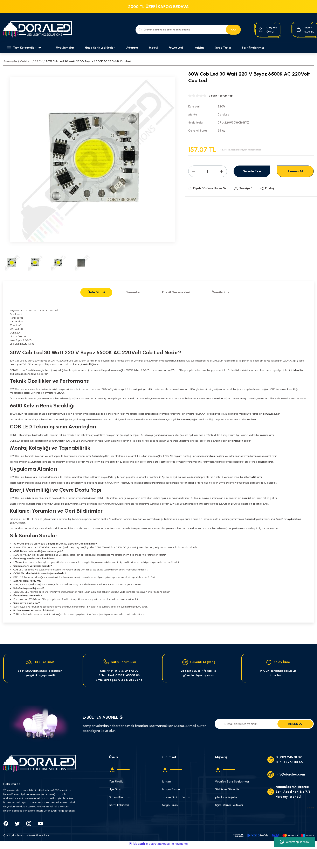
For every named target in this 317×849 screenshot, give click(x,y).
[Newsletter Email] (264, 724)
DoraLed (223, 114)
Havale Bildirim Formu (176, 797)
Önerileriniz (220, 292)
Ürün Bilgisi (96, 292)
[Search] (188, 30)
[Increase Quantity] (221, 171)
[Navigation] (26, 48)
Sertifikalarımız (253, 47)
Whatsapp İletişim (294, 842)
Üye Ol (270, 31)
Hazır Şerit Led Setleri (100, 47)
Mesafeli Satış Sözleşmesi (232, 781)
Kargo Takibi (170, 805)
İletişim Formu (171, 789)
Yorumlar (133, 292)
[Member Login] (260, 29)
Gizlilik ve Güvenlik (227, 789)
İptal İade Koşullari (227, 797)
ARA (233, 29)
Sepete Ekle (252, 171)
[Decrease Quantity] (193, 171)
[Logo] (39, 29)
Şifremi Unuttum (120, 797)
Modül (153, 47)
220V (221, 106)
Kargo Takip (222, 47)
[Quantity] (207, 171)
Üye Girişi (115, 789)
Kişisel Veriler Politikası (229, 805)
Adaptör (132, 47)
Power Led (175, 47)
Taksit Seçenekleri (175, 292)
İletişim (199, 47)
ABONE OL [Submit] (295, 723)
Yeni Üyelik (116, 781)
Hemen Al (295, 171)
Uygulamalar (65, 47)
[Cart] (305, 29)
